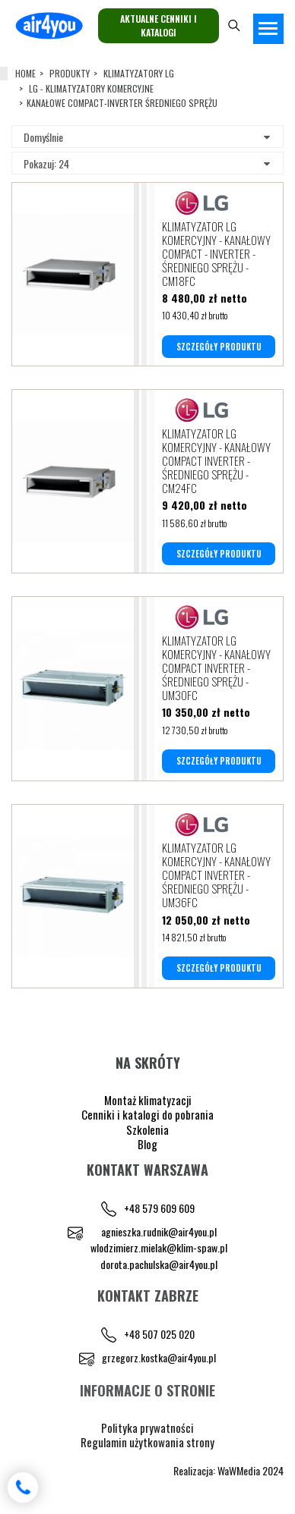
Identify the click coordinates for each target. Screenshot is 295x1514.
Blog (147, 1144)
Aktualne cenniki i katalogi (158, 25)
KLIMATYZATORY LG (138, 73)
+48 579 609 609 (159, 1208)
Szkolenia (147, 1129)
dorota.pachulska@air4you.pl (158, 1264)
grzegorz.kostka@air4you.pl (159, 1357)
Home (25, 73)
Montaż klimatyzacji (148, 1100)
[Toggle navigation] (268, 29)
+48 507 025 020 (159, 1334)
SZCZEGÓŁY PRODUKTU (219, 347)
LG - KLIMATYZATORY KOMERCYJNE (91, 88)
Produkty (69, 73)
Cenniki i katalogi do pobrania (147, 1114)
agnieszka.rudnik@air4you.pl (159, 1231)
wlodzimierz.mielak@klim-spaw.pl (158, 1247)
